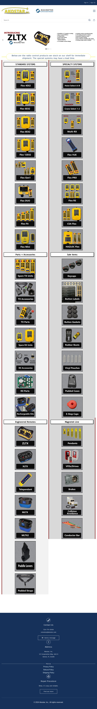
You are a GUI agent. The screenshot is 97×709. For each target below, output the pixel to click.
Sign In (86, 2)
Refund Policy (48, 670)
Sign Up (93, 2)
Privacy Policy (48, 667)
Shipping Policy (48, 673)
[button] (3, 40)
